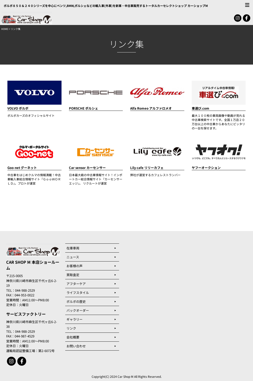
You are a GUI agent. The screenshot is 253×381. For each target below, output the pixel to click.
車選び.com (200, 108)
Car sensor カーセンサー (87, 167)
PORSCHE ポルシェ (83, 108)
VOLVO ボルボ (17, 108)
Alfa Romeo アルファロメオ (151, 108)
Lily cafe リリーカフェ (147, 167)
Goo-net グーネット (22, 167)
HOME (4, 29)
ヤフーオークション (206, 167)
